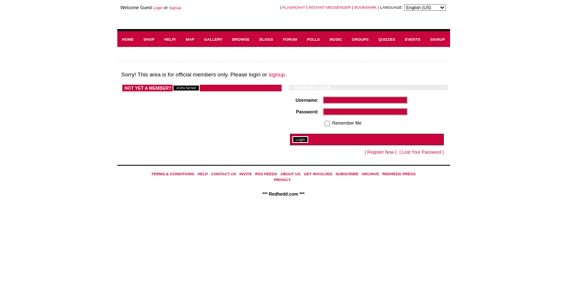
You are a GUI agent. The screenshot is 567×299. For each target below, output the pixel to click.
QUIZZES (386, 39)
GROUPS (360, 39)
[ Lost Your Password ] (421, 152)
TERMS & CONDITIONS (172, 174)
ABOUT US (290, 174)
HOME (128, 39)
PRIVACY (282, 180)
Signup (175, 8)
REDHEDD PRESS (399, 174)
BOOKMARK (365, 7)
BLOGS (266, 39)
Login (158, 8)
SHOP (149, 39)
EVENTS (412, 39)
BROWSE (241, 39)
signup (277, 74)
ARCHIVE (370, 174)
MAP (190, 39)
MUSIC (335, 39)
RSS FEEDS (266, 174)
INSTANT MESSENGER (330, 7)
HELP (203, 174)
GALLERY (213, 39)
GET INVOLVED (318, 174)
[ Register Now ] (380, 152)
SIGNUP (437, 39)
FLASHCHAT (293, 7)
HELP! (170, 39)
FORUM (290, 39)
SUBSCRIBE (347, 174)
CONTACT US (223, 174)
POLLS (313, 39)
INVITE (245, 174)
